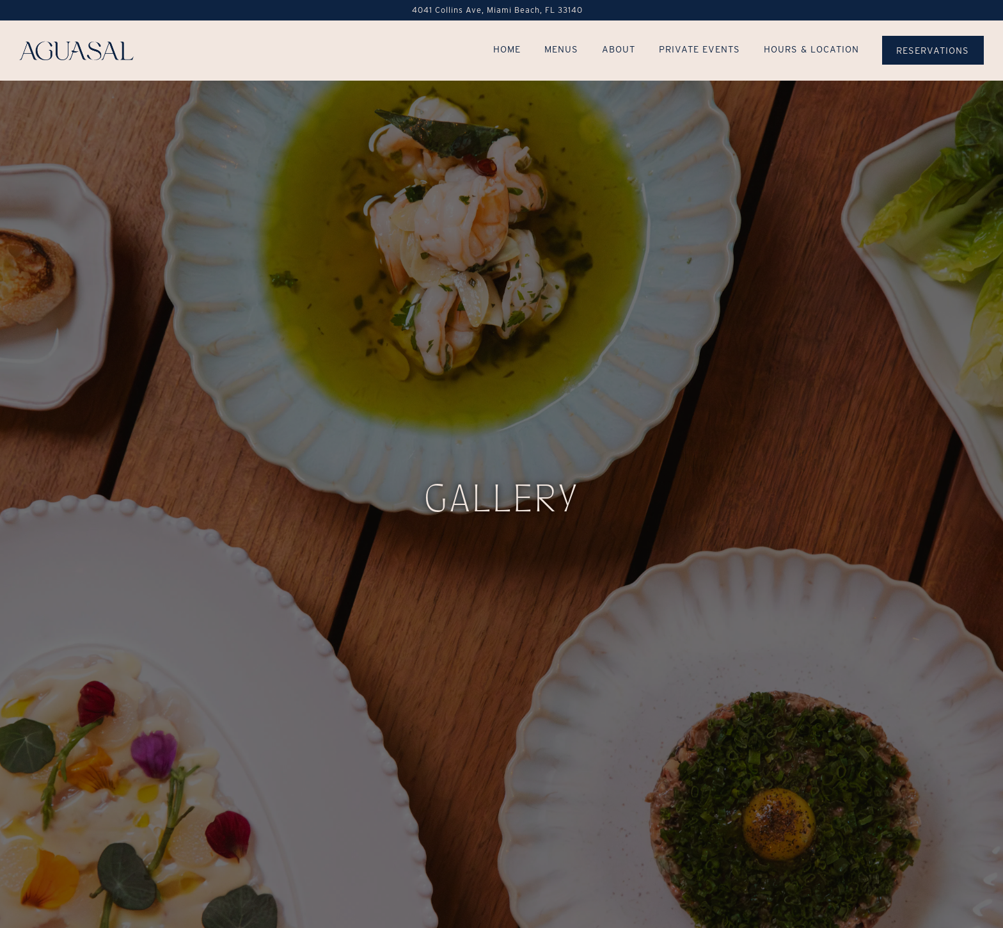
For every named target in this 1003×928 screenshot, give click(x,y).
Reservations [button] (932, 50)
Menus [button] (561, 49)
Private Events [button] (699, 49)
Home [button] (507, 49)
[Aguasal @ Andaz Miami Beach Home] (76, 50)
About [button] (618, 49)
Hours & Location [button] (811, 49)
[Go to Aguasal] (497, 10)
